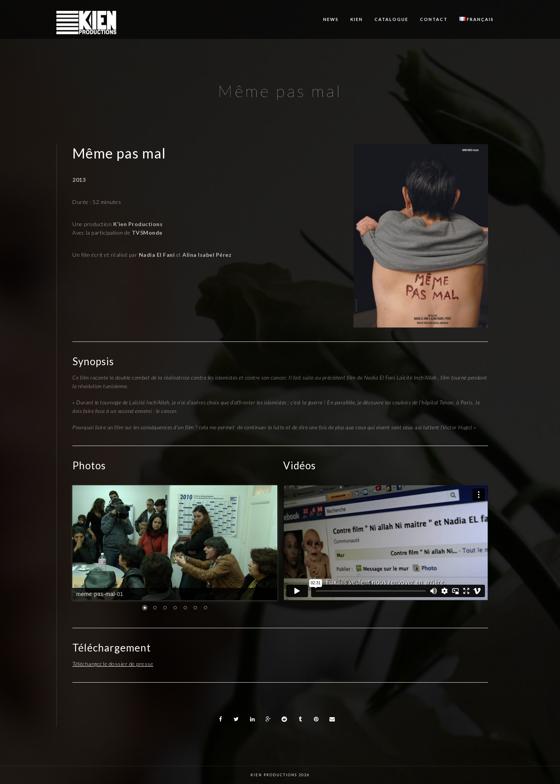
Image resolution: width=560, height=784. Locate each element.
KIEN (356, 19)
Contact (434, 19)
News (331, 19)
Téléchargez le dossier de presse (112, 663)
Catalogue (391, 19)
